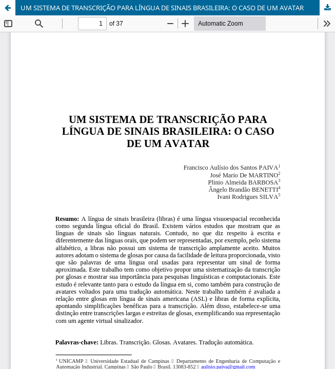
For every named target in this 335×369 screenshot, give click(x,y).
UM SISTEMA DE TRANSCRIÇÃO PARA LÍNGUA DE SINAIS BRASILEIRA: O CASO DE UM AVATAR (162, 7)
